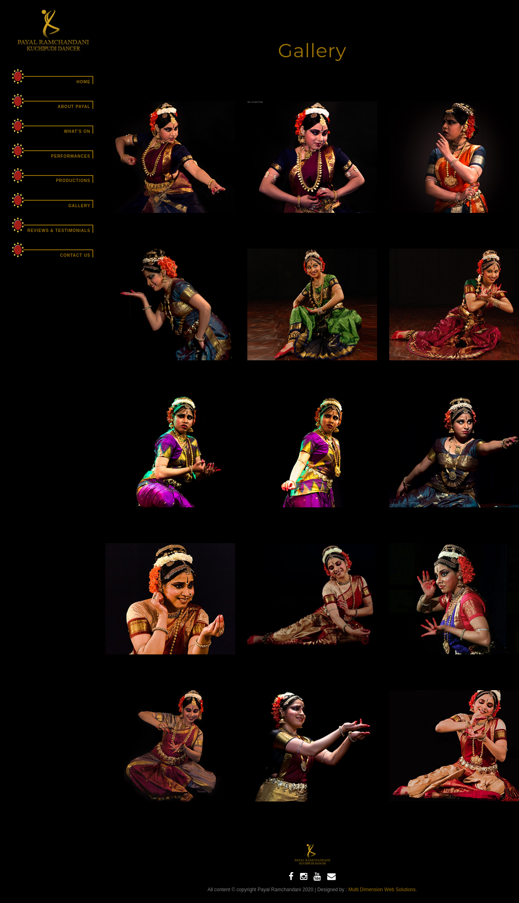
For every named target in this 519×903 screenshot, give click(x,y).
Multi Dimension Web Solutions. (382, 889)
